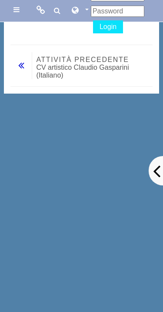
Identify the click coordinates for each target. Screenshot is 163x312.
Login (108, 26)
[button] (79, 11)
